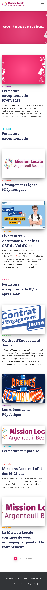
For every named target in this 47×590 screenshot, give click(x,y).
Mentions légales (13, 578)
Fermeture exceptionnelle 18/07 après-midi (20, 289)
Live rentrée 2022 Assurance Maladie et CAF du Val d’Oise (20, 240)
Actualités (6, 231)
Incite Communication (18, 584)
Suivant (28, 558)
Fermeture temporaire (20, 451)
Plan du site (36, 578)
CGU (25, 578)
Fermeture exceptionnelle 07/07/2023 (15, 95)
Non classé (6, 86)
